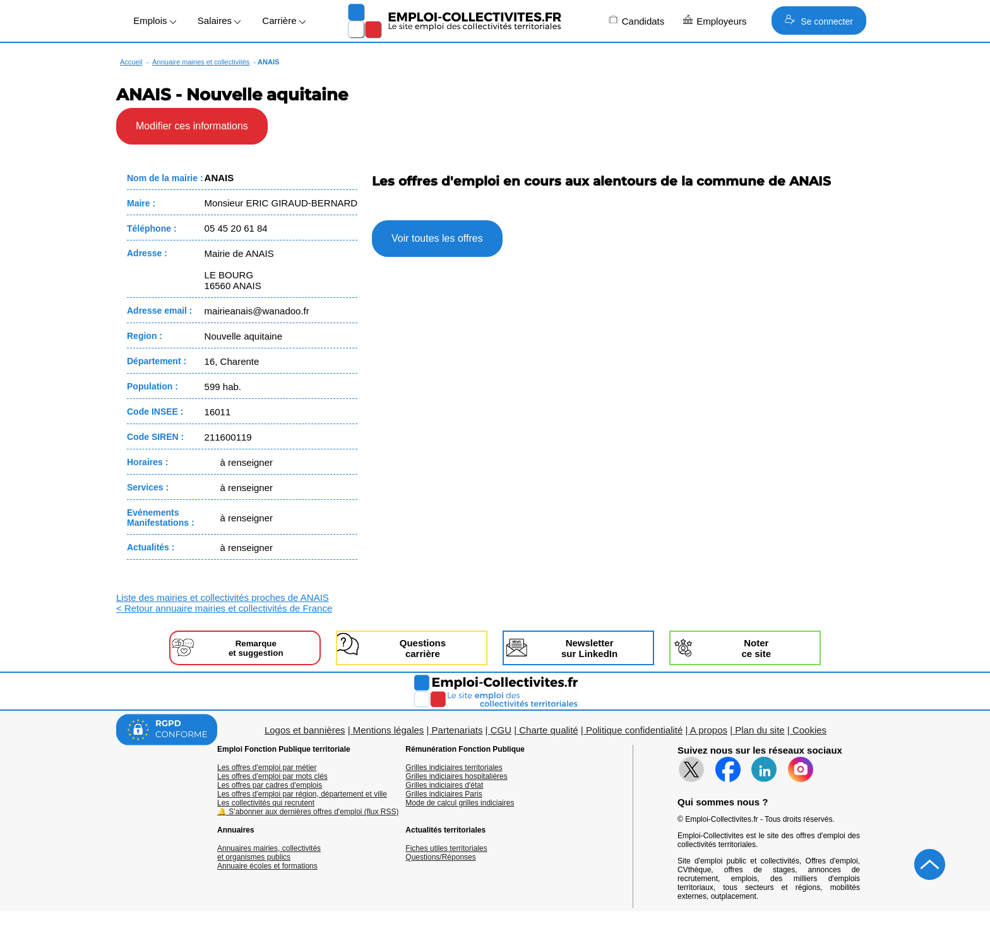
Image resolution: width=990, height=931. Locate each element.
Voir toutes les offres (437, 238)
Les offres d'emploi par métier (266, 767)
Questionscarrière (423, 648)
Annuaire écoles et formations (267, 866)
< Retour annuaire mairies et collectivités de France (224, 608)
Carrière (283, 20)
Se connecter (818, 21)
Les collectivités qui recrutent (265, 802)
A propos (708, 730)
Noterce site (756, 648)
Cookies (809, 730)
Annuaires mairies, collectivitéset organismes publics (269, 853)
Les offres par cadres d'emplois (269, 785)
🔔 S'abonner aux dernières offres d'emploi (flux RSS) (308, 811)
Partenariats (457, 730)
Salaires (219, 20)
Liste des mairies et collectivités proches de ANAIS (222, 597)
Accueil (131, 62)
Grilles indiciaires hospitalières (456, 776)
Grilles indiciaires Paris (443, 794)
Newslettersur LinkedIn (589, 648)
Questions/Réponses (440, 857)
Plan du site (759, 730)
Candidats (637, 21)
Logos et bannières (305, 730)
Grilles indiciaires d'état (444, 785)
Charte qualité (548, 730)
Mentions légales (388, 730)
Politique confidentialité (634, 730)
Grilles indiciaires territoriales (453, 767)
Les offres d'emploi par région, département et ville (302, 794)
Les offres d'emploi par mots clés (272, 776)
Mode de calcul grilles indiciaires (459, 802)
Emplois (154, 20)
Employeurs (714, 21)
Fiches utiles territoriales (446, 848)
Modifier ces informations (192, 126)
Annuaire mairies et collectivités (200, 62)
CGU (501, 730)
